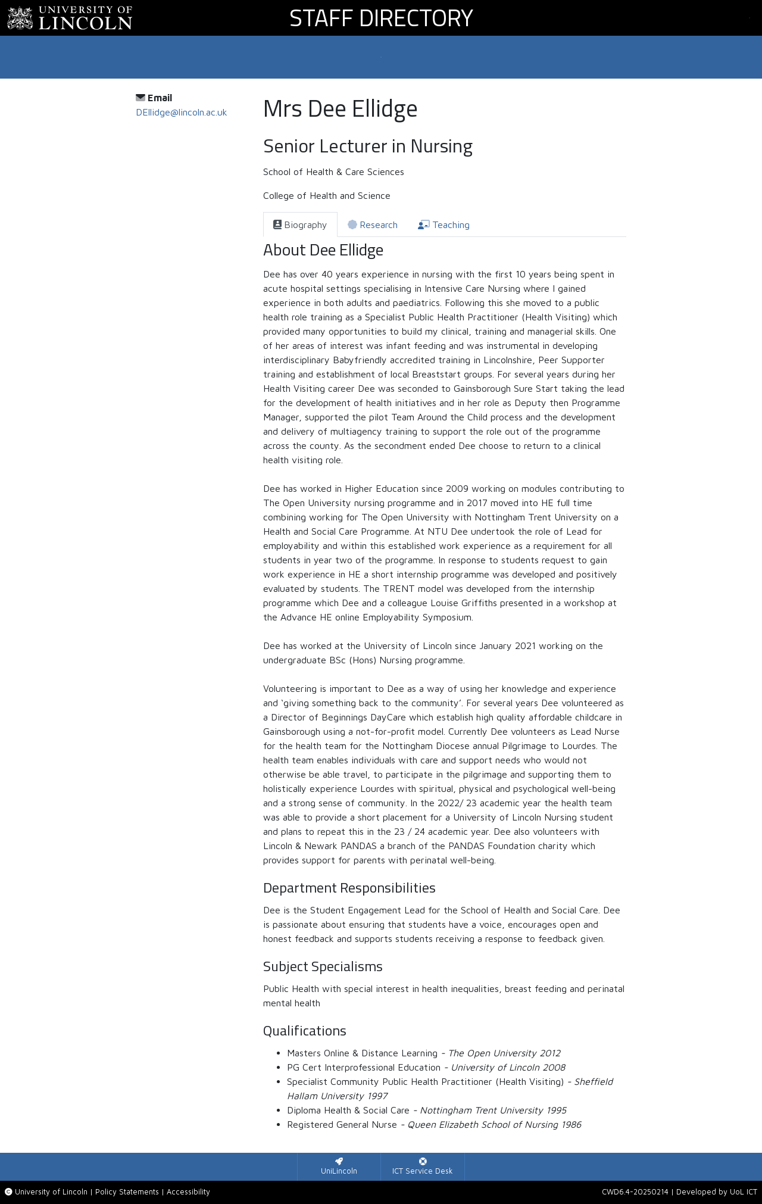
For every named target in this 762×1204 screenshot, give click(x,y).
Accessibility (188, 1191)
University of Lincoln (51, 1191)
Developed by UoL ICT (716, 1191)
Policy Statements (127, 1191)
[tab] (300, 224)
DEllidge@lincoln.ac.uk (181, 112)
